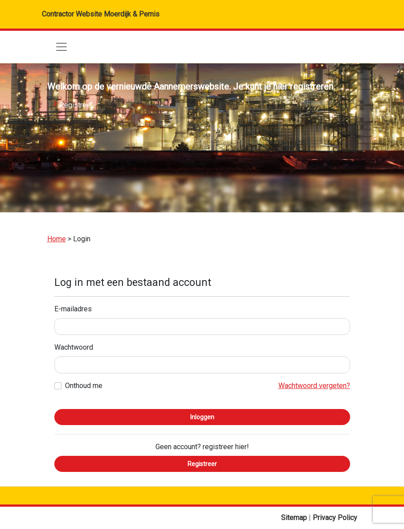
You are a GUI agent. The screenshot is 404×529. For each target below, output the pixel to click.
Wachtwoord (73, 347)
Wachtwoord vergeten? (314, 385)
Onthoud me (83, 385)
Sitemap (295, 517)
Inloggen (202, 417)
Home (56, 239)
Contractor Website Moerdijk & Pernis (100, 14)
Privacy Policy (335, 517)
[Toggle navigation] (61, 47)
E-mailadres (73, 309)
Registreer (76, 105)
